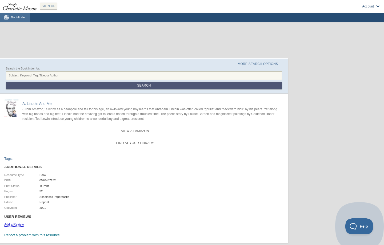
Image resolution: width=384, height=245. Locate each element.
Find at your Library (135, 143)
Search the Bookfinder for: (23, 68)
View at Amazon (135, 131)
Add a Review (14, 224)
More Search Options (258, 64)
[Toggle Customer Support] (359, 226)
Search (144, 85)
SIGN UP (48, 6)
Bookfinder (18, 17)
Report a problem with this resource (32, 235)
